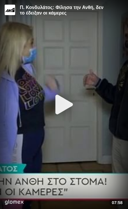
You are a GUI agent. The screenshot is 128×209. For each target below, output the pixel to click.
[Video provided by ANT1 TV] (10, 10)
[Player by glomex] (14, 202)
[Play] (64, 104)
